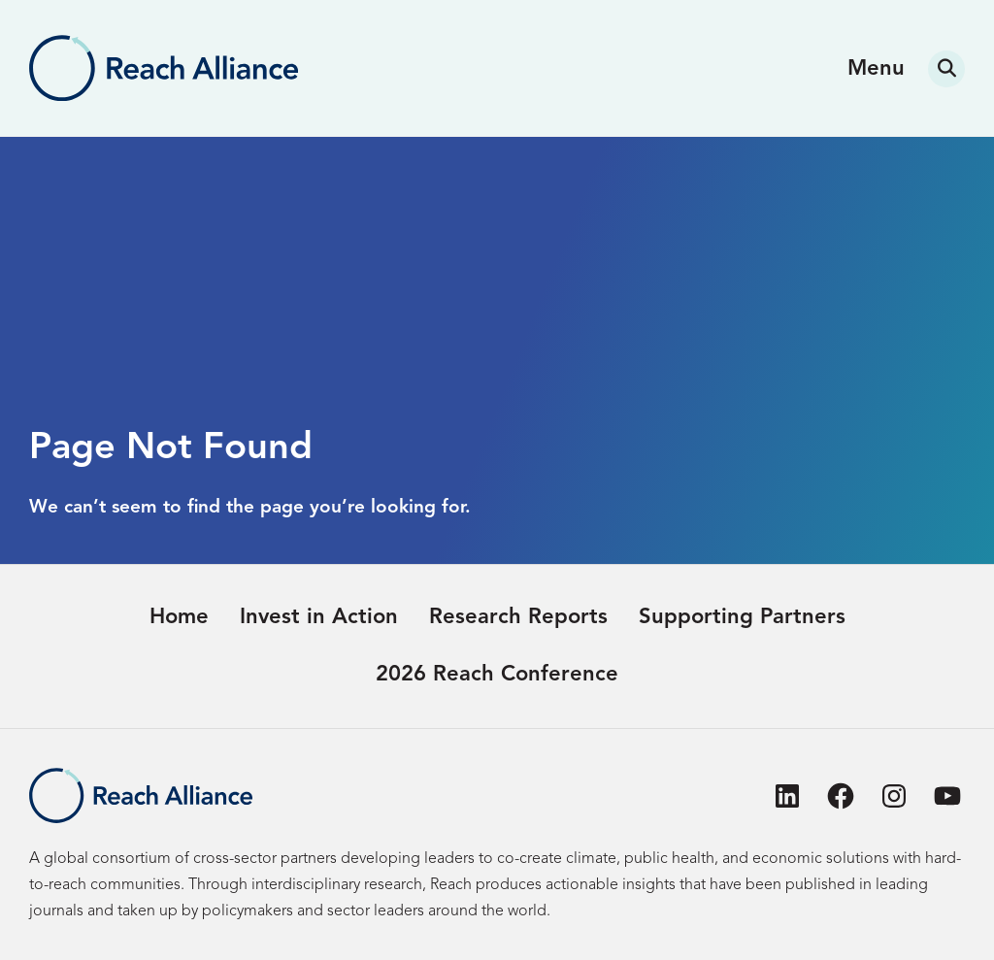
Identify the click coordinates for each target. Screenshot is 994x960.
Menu (876, 69)
